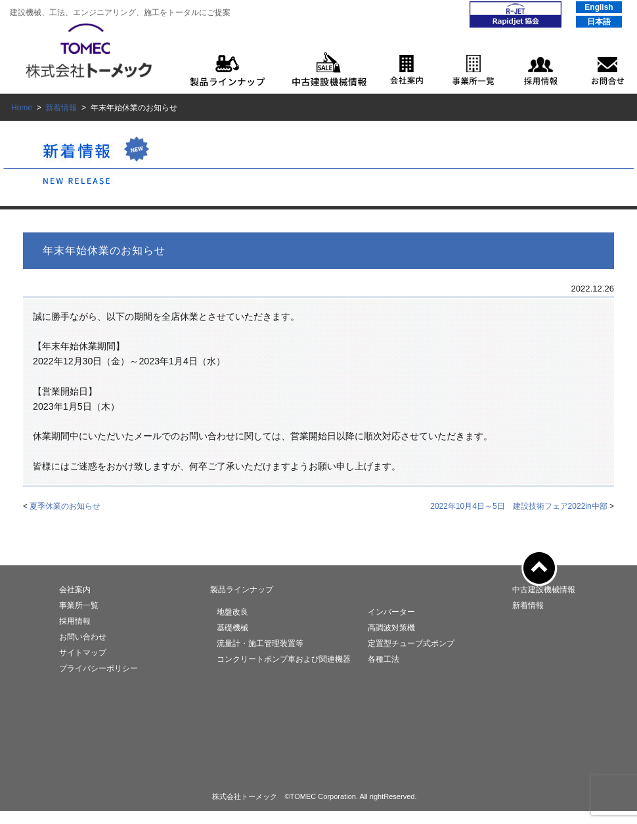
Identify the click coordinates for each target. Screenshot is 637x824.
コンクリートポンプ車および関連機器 (284, 659)
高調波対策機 (391, 627)
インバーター (391, 612)
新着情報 (61, 107)
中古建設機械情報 (543, 589)
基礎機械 (232, 627)
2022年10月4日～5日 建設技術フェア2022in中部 (518, 506)
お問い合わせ (82, 636)
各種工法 (383, 659)
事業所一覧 (79, 605)
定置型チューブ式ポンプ (411, 643)
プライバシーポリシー (98, 668)
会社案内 (75, 589)
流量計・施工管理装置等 (260, 643)
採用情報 (75, 621)
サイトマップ (82, 652)
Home (21, 107)
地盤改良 (232, 612)
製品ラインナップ (241, 589)
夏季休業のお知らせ (65, 506)
